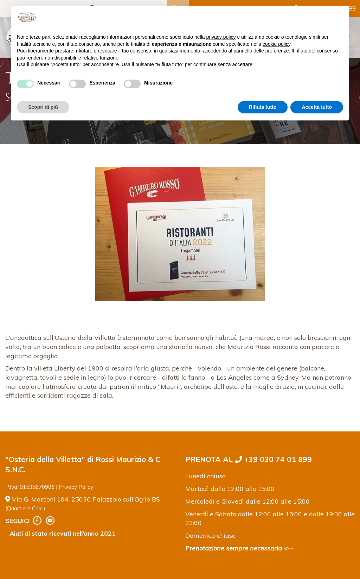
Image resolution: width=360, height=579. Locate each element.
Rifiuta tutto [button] (263, 107)
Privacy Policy (76, 487)
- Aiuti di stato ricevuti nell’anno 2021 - (62, 533)
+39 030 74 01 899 (273, 459)
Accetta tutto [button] (317, 107)
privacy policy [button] (221, 37)
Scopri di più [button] (43, 107)
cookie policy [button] (276, 44)
